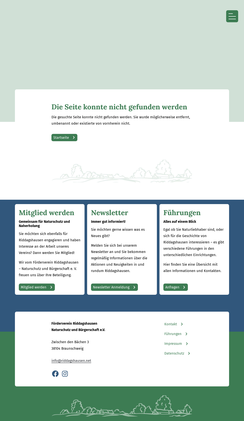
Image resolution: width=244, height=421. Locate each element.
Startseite (61, 138)
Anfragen (172, 287)
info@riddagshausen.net (71, 361)
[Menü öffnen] (232, 16)
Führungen (173, 334)
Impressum (173, 344)
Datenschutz (174, 353)
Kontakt (170, 324)
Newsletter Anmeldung (111, 287)
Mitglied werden (33, 287)
